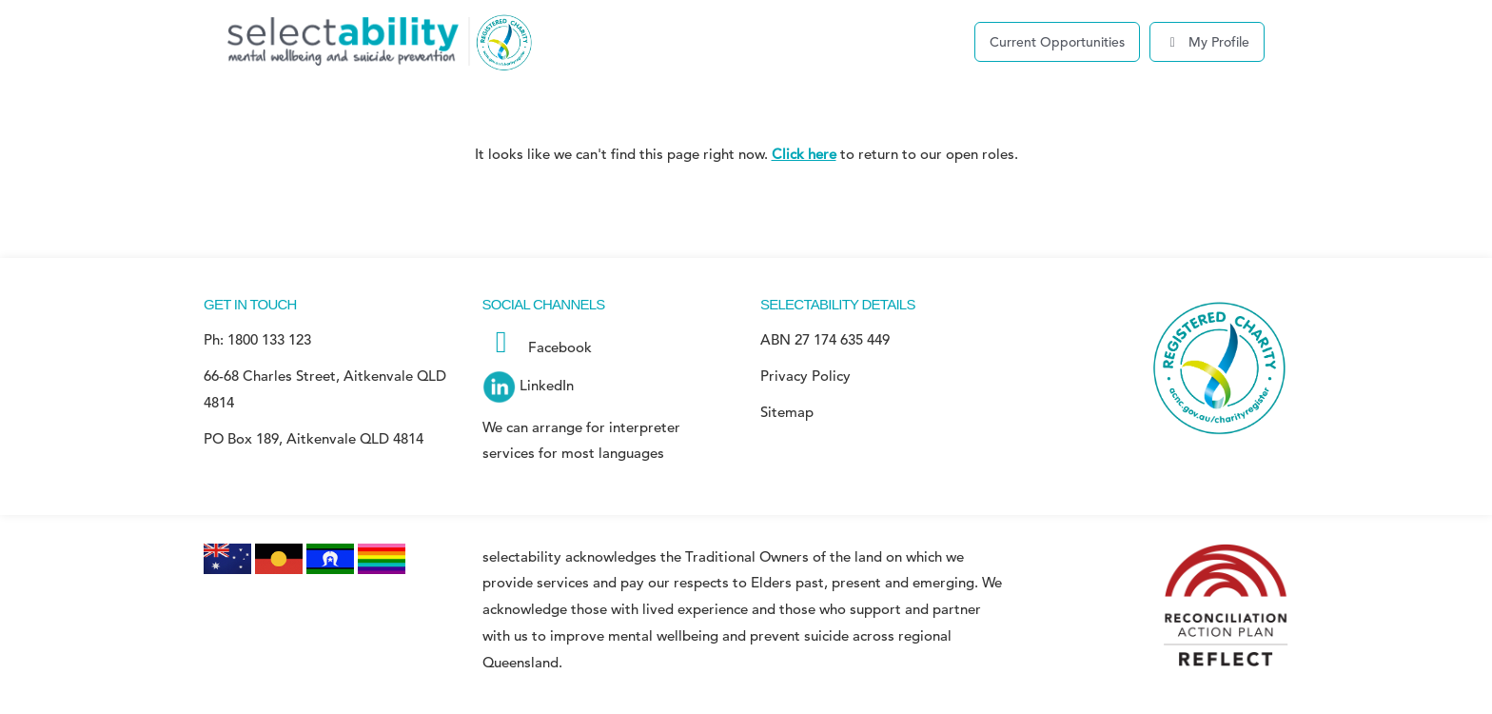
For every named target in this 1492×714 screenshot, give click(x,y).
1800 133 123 (269, 339)
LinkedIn (528, 385)
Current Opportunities (1057, 41)
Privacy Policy (805, 376)
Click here (804, 154)
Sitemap (787, 412)
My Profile (1207, 41)
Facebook (537, 347)
